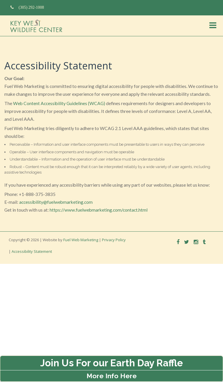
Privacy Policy (114, 239)
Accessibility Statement (32, 251)
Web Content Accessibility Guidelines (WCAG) (59, 103)
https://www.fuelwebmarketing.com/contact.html (99, 209)
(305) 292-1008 (27, 7)
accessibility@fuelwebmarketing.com (56, 202)
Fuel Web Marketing (80, 239)
